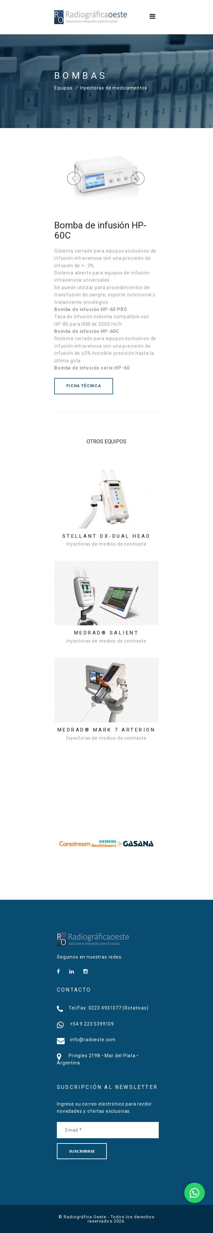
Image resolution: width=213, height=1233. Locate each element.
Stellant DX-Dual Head (106, 536)
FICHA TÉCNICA (83, 386)
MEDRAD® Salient (106, 633)
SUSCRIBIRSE (82, 1151)
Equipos (63, 87)
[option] (75, 843)
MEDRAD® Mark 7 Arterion (106, 730)
